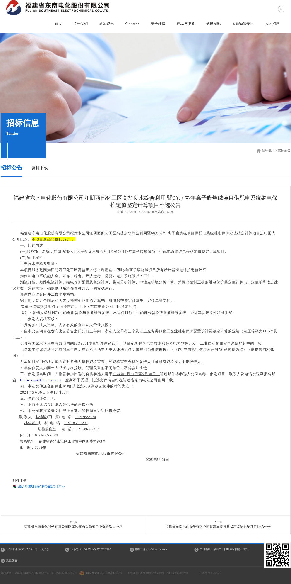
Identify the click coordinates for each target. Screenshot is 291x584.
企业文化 (132, 24)
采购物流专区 (243, 24)
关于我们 (80, 24)
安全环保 (158, 24)
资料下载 (39, 167)
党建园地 (213, 24)
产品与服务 (186, 24)
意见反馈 (11, 560)
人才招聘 (272, 24)
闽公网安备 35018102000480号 (101, 572)
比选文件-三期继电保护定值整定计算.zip (41, 486)
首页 (58, 24)
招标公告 (11, 168)
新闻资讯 (106, 24)
